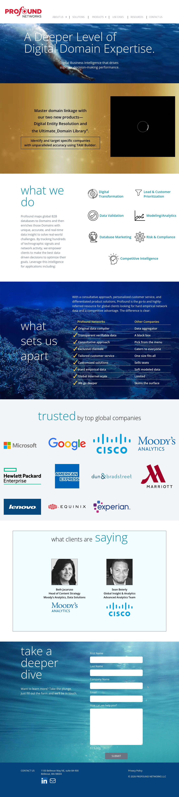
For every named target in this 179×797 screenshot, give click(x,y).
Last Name (96, 666)
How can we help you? (103, 705)
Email (93, 692)
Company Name (99, 679)
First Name (96, 653)
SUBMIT (116, 756)
